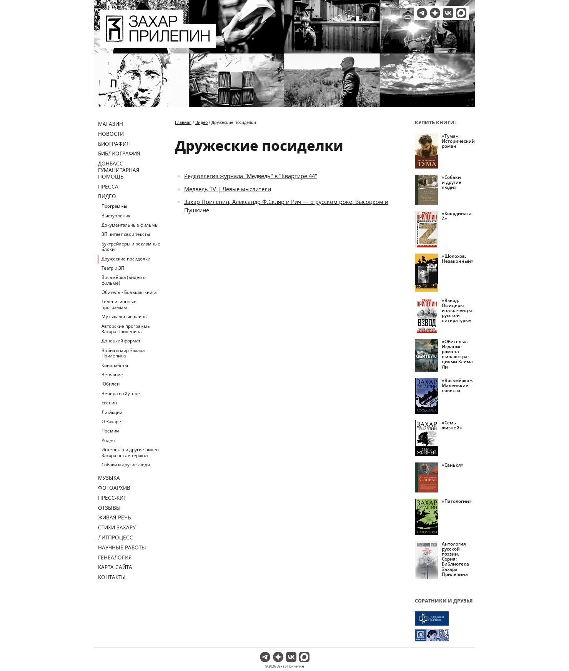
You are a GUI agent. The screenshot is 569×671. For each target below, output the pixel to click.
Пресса (108, 186)
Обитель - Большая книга (128, 292)
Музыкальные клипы (124, 316)
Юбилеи (110, 384)
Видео (107, 196)
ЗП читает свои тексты (125, 234)
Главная (183, 122)
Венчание (112, 374)
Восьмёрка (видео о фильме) (123, 280)
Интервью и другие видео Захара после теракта (130, 452)
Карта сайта (115, 567)
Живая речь (114, 517)
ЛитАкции (111, 412)
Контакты (112, 577)
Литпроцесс (115, 537)
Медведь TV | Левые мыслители (227, 189)
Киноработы (114, 365)
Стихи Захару (117, 527)
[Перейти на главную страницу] (158, 43)
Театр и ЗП (112, 268)
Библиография (119, 153)
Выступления (115, 215)
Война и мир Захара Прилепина (123, 353)
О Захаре (111, 421)
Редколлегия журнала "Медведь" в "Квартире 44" (250, 176)
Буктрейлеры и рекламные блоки (130, 246)
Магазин (110, 123)
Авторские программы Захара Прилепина (126, 329)
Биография (114, 143)
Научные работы (122, 547)
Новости (111, 133)
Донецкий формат (120, 340)
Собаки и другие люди (125, 464)
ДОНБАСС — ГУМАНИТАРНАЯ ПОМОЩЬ (119, 170)
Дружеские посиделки (125, 258)
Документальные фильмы (129, 225)
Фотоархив (114, 487)
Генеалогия (115, 557)
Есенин (109, 402)
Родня (108, 440)
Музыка (109, 477)
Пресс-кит (112, 497)
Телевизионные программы (118, 304)
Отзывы (109, 507)
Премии (110, 430)
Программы (114, 206)
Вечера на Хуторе (120, 393)
